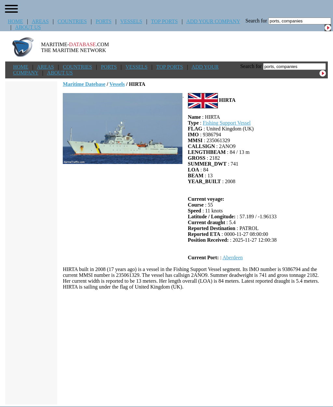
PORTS (104, 21)
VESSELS (131, 21)
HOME (15, 21)
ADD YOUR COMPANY (213, 21)
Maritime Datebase (84, 84)
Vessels (117, 84)
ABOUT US (28, 27)
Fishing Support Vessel (226, 123)
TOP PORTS (164, 21)
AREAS (40, 21)
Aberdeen (232, 257)
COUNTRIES (72, 21)
